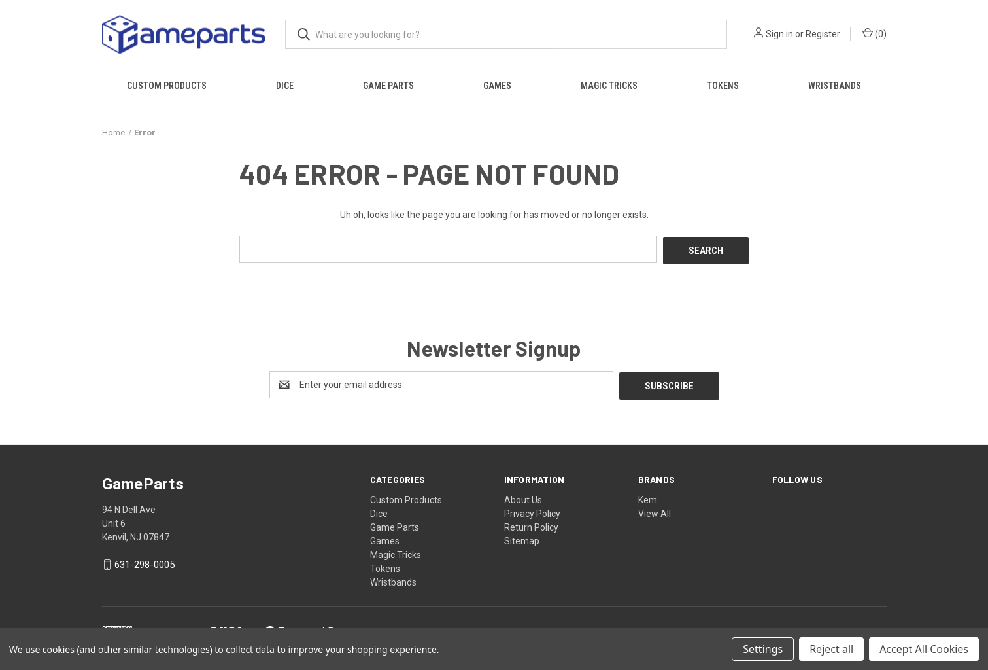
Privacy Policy (532, 510)
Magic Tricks (609, 85)
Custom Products (167, 85)
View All (654, 510)
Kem (647, 496)
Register (823, 34)
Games (497, 85)
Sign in (779, 34)
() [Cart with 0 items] (874, 33)
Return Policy (531, 524)
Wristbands (834, 85)
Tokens (723, 85)
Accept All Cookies (923, 649)
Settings (763, 649)
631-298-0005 (144, 562)
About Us (523, 496)
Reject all (831, 649)
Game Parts (388, 85)
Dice (285, 85)
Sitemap (521, 538)
